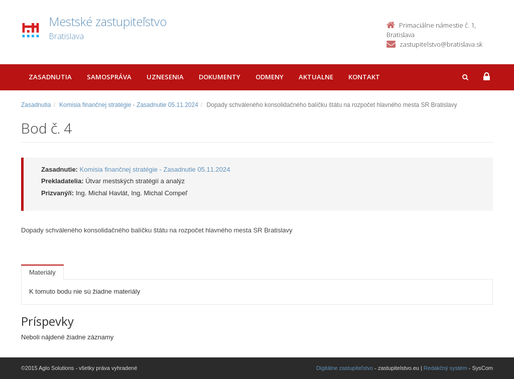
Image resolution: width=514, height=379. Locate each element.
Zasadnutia (50, 76)
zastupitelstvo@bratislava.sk (441, 44)
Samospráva (109, 76)
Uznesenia (165, 76)
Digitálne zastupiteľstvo (344, 368)
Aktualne (316, 76)
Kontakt (364, 76)
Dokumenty (219, 76)
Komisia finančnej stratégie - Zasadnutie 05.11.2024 (128, 104)
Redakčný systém (445, 368)
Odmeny (269, 76)
